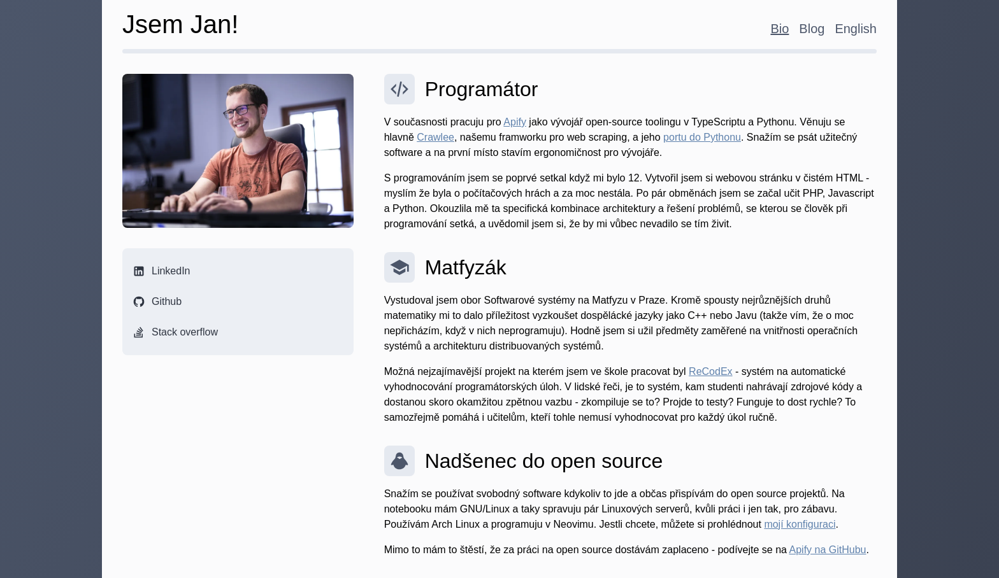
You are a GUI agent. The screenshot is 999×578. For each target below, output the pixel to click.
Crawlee (435, 137)
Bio (779, 29)
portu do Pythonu (702, 137)
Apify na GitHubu (827, 549)
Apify (514, 121)
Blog (811, 29)
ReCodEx (710, 371)
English (856, 29)
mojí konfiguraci (799, 524)
